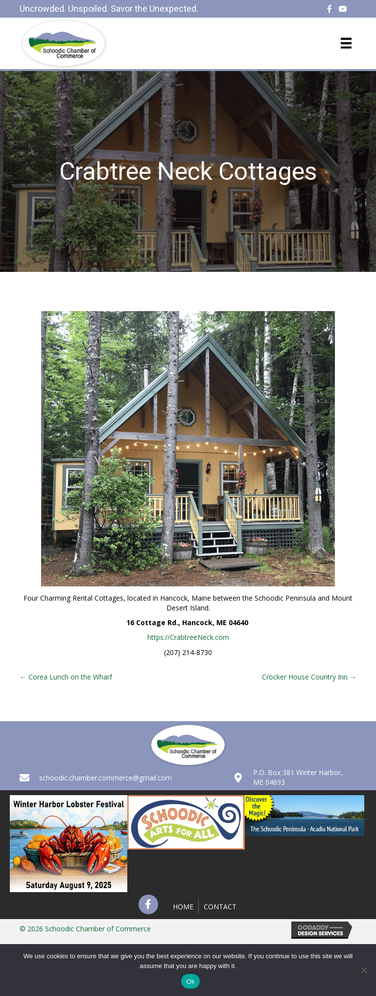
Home (183, 906)
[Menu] (346, 43)
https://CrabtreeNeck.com (188, 637)
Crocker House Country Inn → (309, 676)
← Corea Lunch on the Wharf (66, 676)
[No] (364, 970)
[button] (148, 904)
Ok (190, 981)
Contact (220, 906)
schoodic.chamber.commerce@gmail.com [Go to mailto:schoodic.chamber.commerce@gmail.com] (105, 777)
